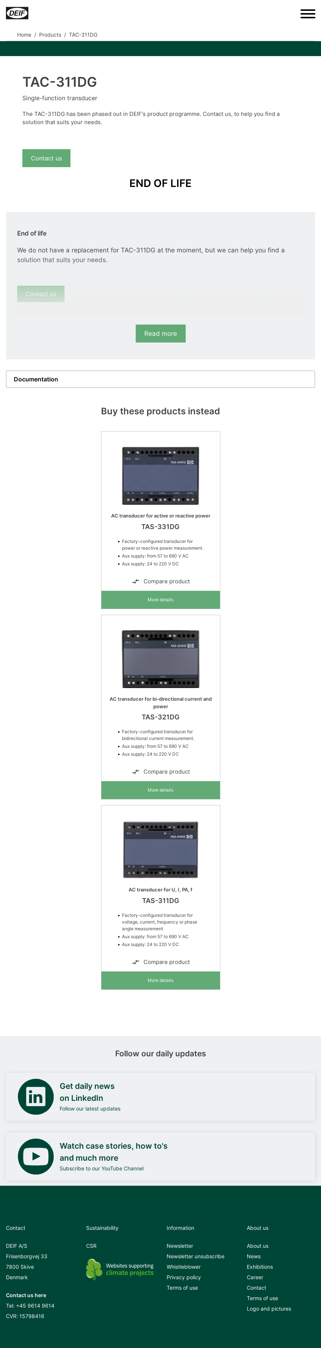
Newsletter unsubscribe (195, 1256)
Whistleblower (184, 1266)
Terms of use (182, 1287)
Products (50, 34)
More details (160, 599)
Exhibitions (260, 1266)
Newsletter (180, 1246)
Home (24, 34)
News (254, 1256)
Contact (256, 1287)
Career (255, 1277)
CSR (91, 1246)
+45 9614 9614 (35, 1305)
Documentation (36, 379)
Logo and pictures (269, 1308)
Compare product (161, 581)
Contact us (46, 158)
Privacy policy (184, 1277)
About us (257, 1246)
